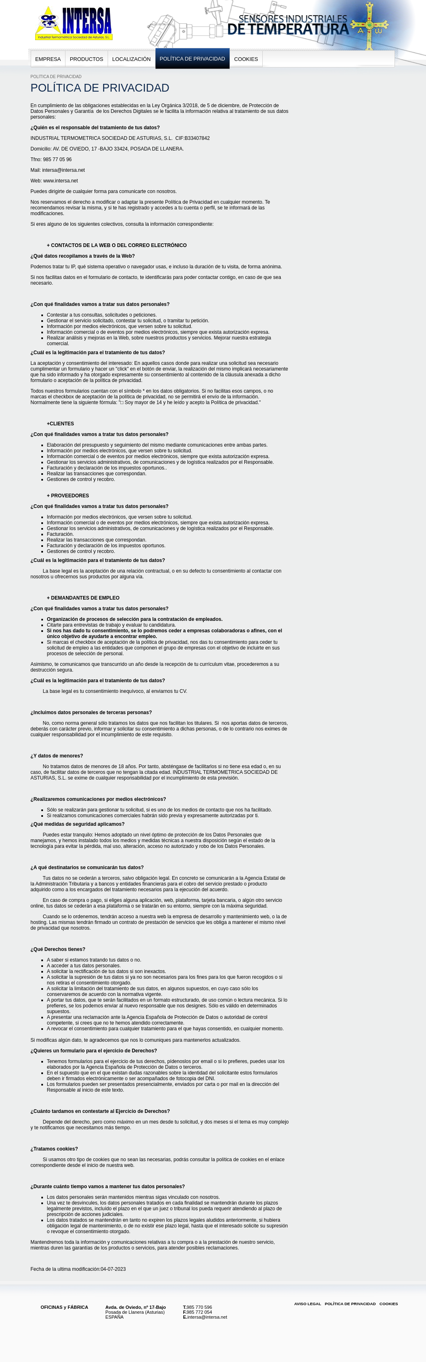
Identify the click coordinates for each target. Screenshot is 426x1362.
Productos (87, 59)
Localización (131, 59)
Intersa (39, 3)
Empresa (48, 59)
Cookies (246, 59)
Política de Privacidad (192, 59)
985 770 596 (199, 1307)
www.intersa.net (60, 181)
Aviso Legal (307, 1303)
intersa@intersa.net (63, 170)
